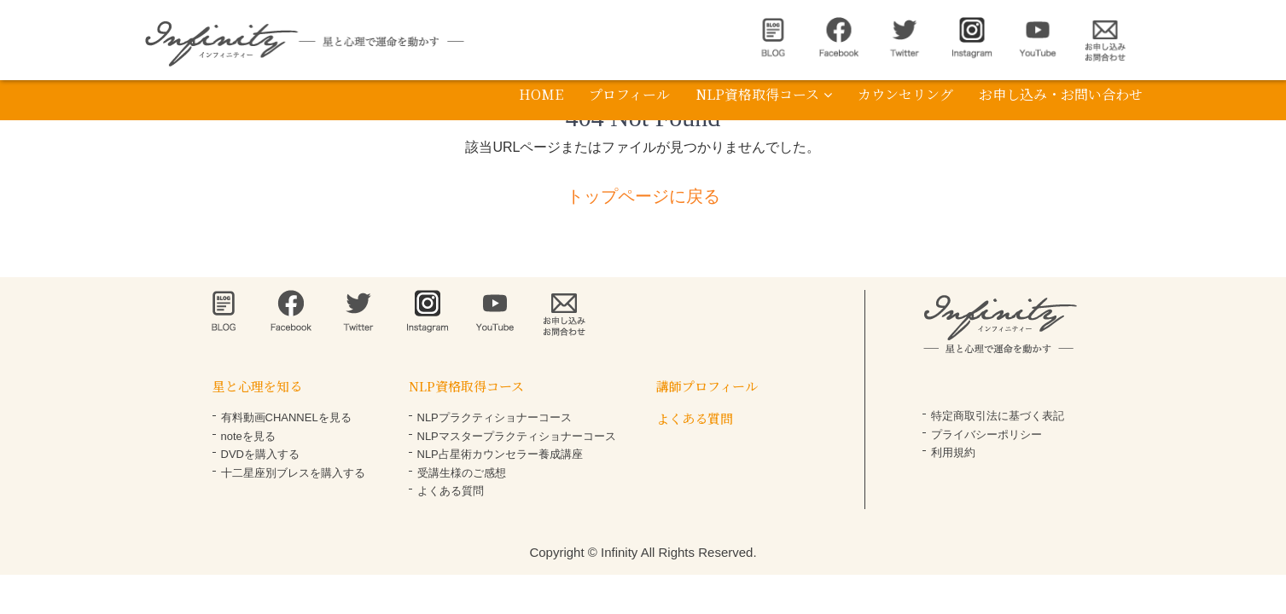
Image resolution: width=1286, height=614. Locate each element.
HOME (541, 94)
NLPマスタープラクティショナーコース (516, 436)
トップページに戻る (643, 196)
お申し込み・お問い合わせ (1061, 94)
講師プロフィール (707, 386)
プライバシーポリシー (986, 434)
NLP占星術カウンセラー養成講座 (500, 454)
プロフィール (629, 94)
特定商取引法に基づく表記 (997, 415)
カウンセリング (905, 94)
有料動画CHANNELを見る (286, 417)
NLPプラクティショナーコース (494, 417)
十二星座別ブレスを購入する (293, 472)
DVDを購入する (260, 454)
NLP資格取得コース (763, 94)
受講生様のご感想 (461, 472)
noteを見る (248, 436)
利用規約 (953, 452)
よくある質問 (450, 490)
